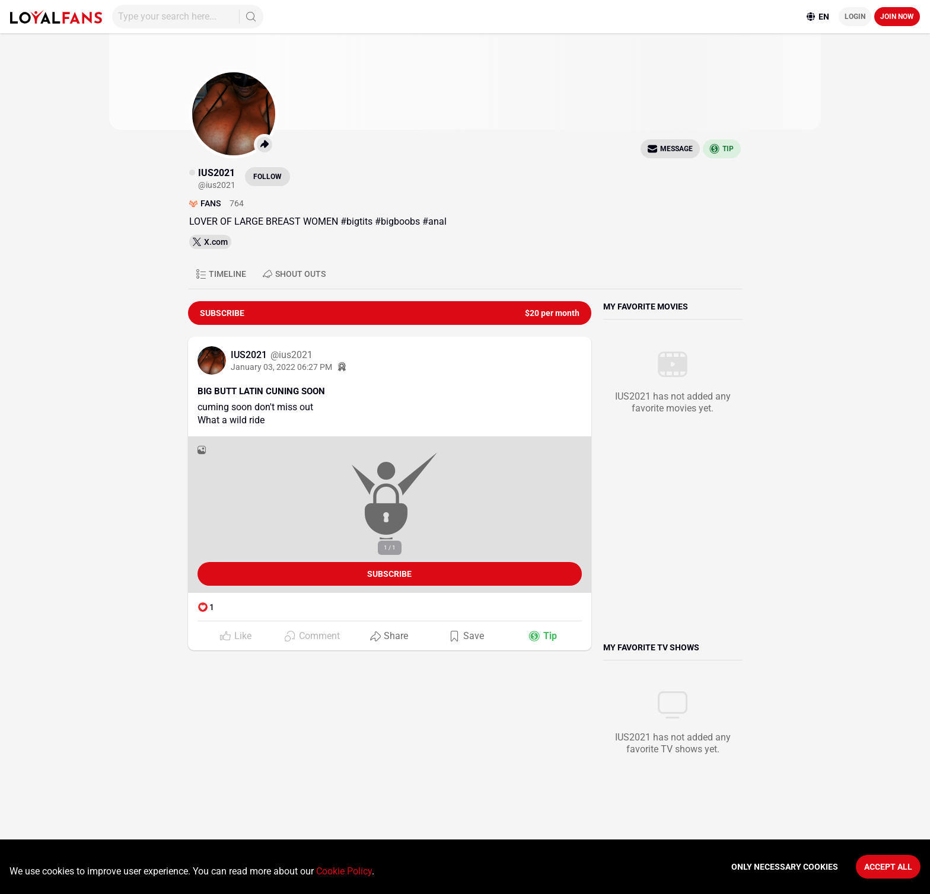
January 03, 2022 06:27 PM (281, 367)
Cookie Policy (344, 871)
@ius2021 (291, 354)
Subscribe (389, 574)
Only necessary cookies (784, 866)
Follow (267, 177)
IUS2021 (250, 354)
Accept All (888, 866)
